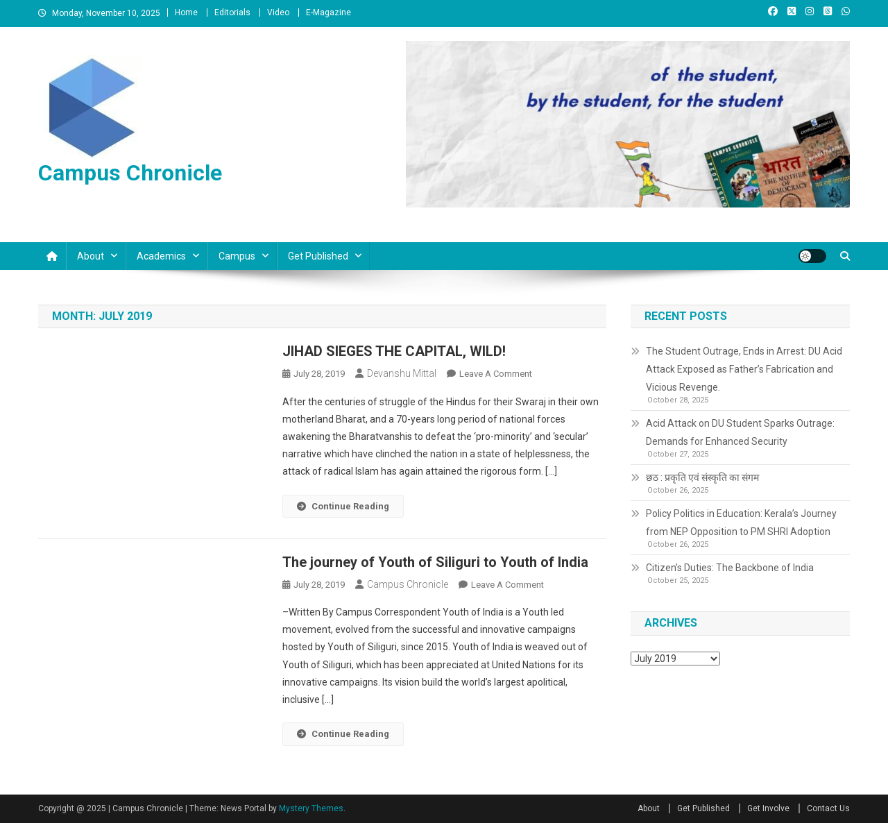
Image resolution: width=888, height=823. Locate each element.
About (90, 256)
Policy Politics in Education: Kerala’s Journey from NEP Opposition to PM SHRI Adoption (741, 522)
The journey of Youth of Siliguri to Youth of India (435, 562)
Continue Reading (343, 506)
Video (278, 12)
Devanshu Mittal (401, 373)
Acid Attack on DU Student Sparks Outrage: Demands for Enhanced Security (740, 432)
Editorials (232, 12)
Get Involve (768, 808)
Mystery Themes (311, 808)
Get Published (318, 256)
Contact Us (828, 808)
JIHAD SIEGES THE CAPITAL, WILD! (394, 351)
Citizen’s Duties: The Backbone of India (730, 567)
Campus (237, 256)
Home (186, 12)
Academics (161, 256)
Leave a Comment (495, 373)
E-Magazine (328, 12)
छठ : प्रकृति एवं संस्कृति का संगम (702, 477)
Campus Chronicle (130, 173)
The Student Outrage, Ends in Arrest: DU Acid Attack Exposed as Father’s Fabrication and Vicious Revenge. (744, 369)
